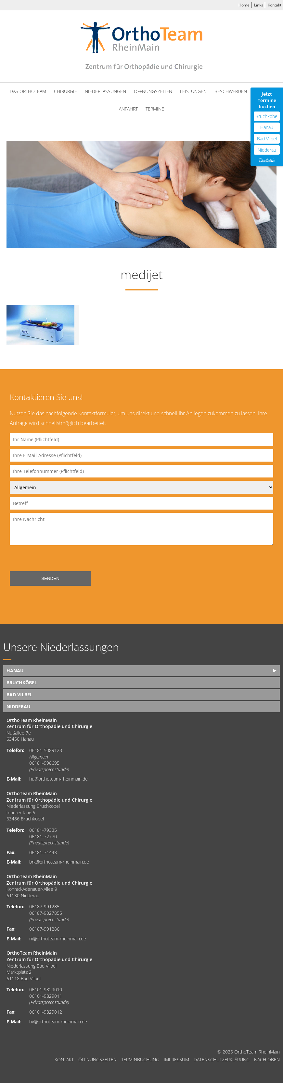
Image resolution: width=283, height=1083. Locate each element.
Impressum (176, 1059)
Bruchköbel (21, 682)
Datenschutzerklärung (222, 1059)
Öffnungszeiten (153, 91)
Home (244, 5)
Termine (155, 109)
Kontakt (274, 5)
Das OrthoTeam (28, 91)
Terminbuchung (140, 1059)
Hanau (15, 670)
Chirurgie (65, 91)
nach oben (267, 1059)
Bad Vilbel (19, 694)
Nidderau (18, 706)
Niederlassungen (105, 91)
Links (258, 5)
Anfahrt (128, 109)
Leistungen (193, 91)
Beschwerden (230, 91)
